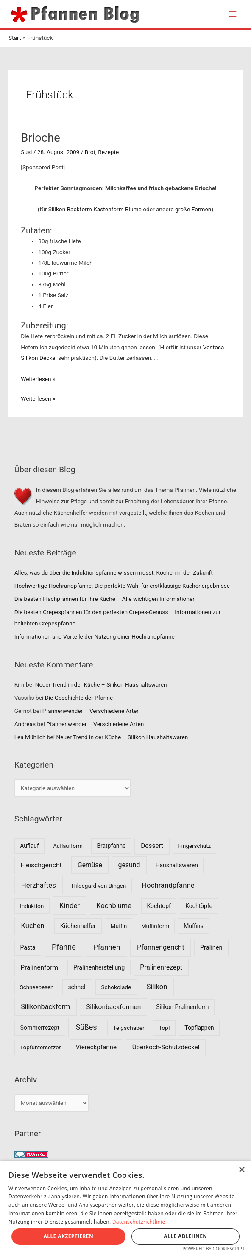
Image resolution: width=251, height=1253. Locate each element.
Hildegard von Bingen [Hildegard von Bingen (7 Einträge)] (99, 885)
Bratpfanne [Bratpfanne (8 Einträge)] (111, 845)
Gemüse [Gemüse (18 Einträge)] (90, 865)
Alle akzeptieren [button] (69, 1236)
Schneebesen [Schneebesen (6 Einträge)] (37, 987)
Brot (90, 152)
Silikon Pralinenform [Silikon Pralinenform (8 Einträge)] (182, 1007)
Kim (19, 684)
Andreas (25, 723)
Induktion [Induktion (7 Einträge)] (32, 906)
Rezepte (108, 152)
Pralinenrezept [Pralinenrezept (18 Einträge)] (161, 967)
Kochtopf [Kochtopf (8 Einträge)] (159, 906)
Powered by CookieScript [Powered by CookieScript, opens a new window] (213, 1248)
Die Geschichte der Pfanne (79, 697)
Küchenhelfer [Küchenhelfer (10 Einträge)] (78, 926)
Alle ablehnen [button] (185, 1236)
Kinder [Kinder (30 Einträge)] (69, 905)
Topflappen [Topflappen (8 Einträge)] (199, 1027)
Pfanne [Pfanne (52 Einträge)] (64, 946)
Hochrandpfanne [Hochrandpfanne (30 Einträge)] (168, 885)
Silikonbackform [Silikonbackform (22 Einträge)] (45, 1007)
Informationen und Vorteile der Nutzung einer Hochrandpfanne (94, 636)
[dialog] (125, 1207)
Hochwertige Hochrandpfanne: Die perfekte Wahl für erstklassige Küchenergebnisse (122, 585)
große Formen (193, 209)
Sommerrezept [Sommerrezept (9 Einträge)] (39, 1027)
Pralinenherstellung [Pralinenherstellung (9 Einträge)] (99, 967)
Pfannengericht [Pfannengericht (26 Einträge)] (160, 947)
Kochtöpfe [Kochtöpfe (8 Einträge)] (198, 906)
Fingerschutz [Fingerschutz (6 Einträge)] (194, 846)
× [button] (241, 1170)
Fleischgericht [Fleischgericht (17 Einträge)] (41, 865)
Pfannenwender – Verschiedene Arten (91, 710)
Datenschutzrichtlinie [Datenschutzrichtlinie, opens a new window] (138, 1221)
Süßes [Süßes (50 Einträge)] (86, 1027)
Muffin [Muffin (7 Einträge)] (119, 925)
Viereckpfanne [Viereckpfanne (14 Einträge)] (96, 1047)
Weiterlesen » (38, 379)
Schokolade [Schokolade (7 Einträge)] (116, 987)
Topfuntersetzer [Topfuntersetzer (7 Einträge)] (40, 1047)
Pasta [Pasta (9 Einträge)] (27, 947)
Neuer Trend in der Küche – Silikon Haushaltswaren (101, 684)
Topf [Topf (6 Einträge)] (164, 1028)
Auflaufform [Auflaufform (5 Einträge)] (67, 846)
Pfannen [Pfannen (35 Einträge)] (106, 947)
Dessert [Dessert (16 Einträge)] (152, 845)
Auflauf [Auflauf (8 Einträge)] (29, 845)
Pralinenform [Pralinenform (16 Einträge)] (39, 967)
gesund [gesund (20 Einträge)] (129, 865)
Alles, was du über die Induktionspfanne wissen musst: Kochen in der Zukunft (113, 572)
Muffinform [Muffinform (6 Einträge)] (155, 926)
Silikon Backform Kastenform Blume (94, 209)
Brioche (40, 138)
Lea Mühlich (30, 737)
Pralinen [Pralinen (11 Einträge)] (211, 947)
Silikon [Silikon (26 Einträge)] (157, 987)
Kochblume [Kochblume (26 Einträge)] (113, 906)
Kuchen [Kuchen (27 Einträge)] (33, 926)
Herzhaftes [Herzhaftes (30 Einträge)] (38, 885)
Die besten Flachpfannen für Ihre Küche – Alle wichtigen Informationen (105, 598)
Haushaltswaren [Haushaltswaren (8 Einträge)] (177, 865)
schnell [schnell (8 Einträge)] (77, 987)
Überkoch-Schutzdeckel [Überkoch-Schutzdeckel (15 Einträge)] (166, 1047)
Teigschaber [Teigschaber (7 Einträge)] (128, 1027)
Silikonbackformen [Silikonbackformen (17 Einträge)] (113, 1007)
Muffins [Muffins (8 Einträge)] (193, 925)
